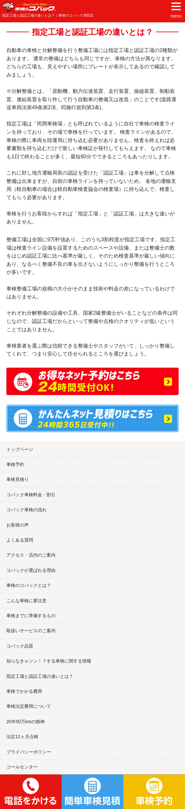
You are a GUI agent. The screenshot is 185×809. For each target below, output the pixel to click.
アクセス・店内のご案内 (31, 555)
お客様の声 (17, 525)
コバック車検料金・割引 (31, 494)
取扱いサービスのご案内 (31, 630)
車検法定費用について (28, 706)
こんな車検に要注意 (26, 600)
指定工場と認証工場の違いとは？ (39, 676)
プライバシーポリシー (28, 751)
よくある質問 (19, 540)
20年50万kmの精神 (25, 721)
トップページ (19, 449)
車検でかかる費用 (24, 691)
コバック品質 (19, 645)
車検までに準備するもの (31, 615)
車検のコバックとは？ (28, 585)
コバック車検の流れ (26, 509)
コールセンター (22, 766)
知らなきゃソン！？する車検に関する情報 (48, 660)
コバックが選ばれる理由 (31, 570)
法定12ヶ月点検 (22, 736)
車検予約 (15, 464)
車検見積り (17, 479)
